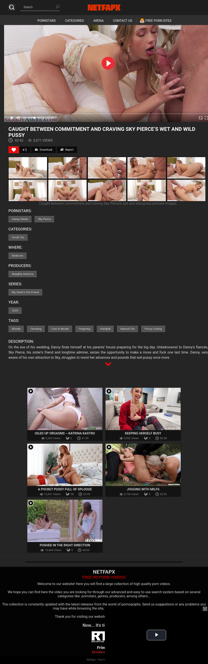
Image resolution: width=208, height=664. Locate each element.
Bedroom (17, 255)
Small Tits (18, 237)
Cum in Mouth (60, 328)
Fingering (84, 328)
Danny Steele (20, 219)
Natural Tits (127, 328)
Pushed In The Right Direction (65, 545)
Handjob (105, 328)
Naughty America (22, 274)
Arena (98, 21)
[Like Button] (13, 149)
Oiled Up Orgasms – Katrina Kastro (65, 433)
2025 (15, 310)
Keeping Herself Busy (143, 433)
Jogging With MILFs (143, 489)
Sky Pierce (44, 219)
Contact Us (122, 21)
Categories (74, 21)
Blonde (16, 328)
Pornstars (46, 21)
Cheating (35, 328)
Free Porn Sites (158, 21)
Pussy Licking (153, 328)
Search (11, 7)
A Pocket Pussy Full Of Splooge (65, 489)
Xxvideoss (99, 652)
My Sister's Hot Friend (25, 292)
